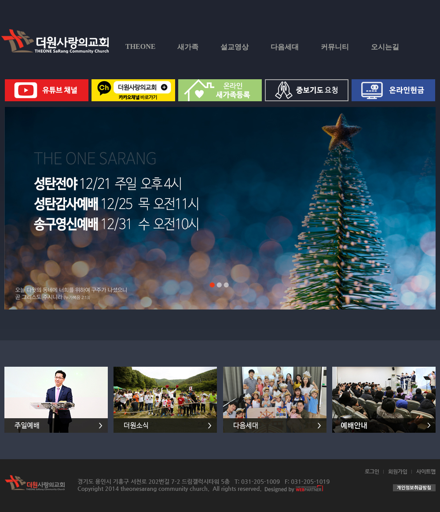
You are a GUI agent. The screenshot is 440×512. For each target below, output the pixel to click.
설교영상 (234, 47)
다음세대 (285, 47)
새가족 (187, 47)
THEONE (140, 46)
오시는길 (385, 47)
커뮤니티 (335, 47)
